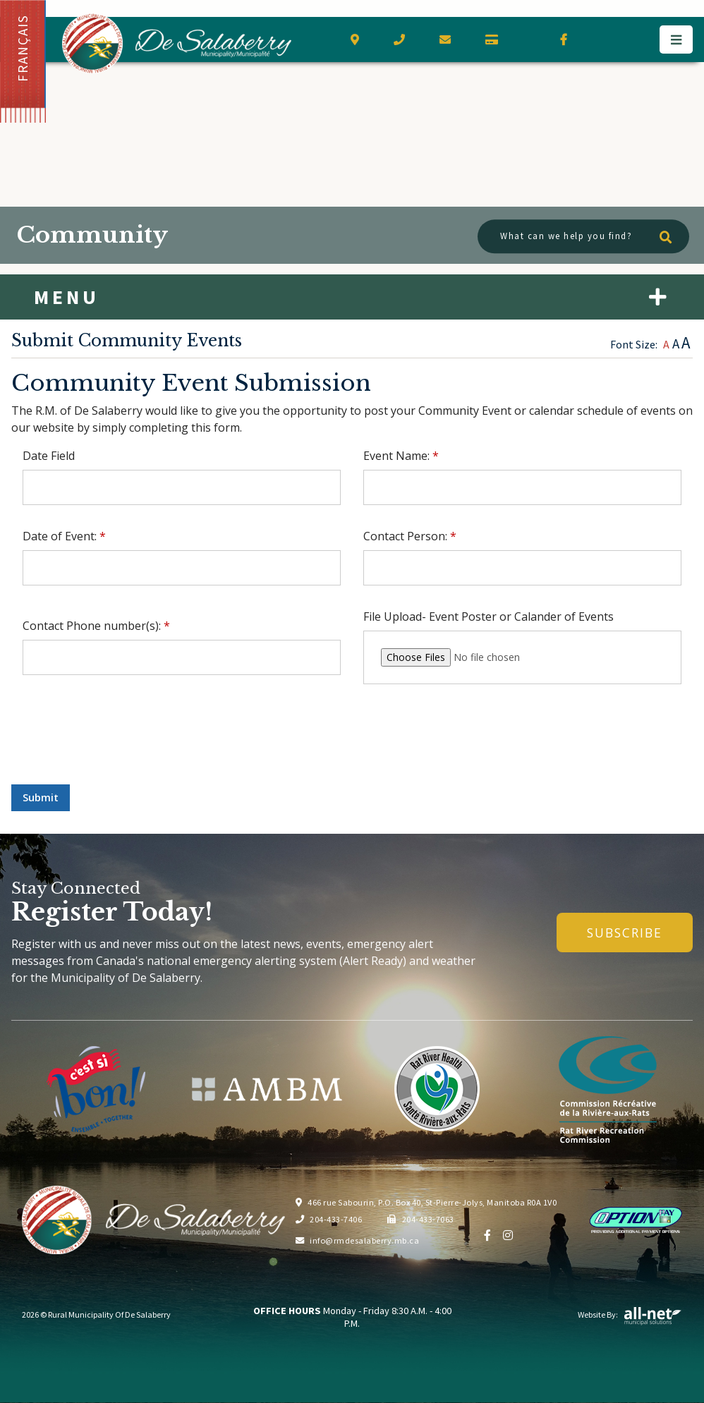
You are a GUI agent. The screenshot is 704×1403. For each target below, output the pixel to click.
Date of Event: (64, 536)
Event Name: (401, 455)
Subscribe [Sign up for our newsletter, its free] (624, 932)
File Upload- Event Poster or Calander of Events (488, 616)
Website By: (630, 1314)
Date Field (49, 455)
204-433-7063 (420, 1219)
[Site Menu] (352, 297)
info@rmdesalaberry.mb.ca (358, 1240)
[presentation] (118, 745)
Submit (41, 797)
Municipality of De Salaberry (176, 43)
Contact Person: (409, 536)
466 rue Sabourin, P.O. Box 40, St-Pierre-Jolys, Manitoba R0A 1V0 (426, 1202)
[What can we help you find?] (583, 236)
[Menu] (676, 39)
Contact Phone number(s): (96, 625)
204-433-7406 (329, 1219)
